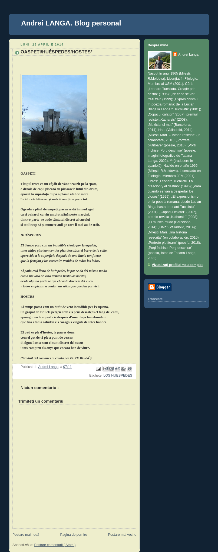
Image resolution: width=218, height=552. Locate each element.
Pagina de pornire (73, 535)
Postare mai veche (122, 535)
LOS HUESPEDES (117, 375)
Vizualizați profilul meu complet (177, 265)
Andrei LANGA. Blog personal (71, 23)
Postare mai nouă (25, 535)
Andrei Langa (188, 54)
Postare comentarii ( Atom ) (55, 545)
